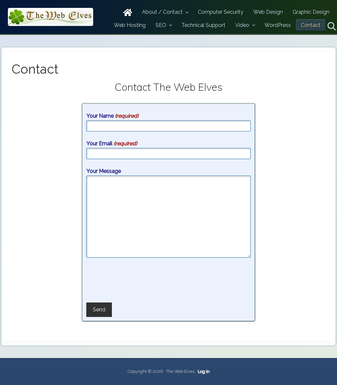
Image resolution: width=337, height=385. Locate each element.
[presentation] (136, 281)
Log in (203, 371)
